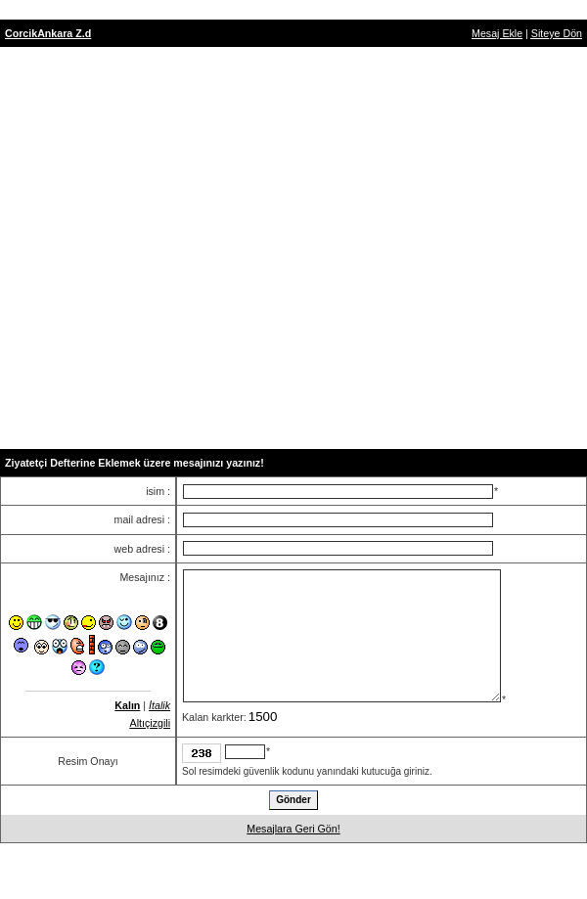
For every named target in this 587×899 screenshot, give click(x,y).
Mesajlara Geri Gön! (293, 828)
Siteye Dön (556, 33)
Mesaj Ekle (497, 33)
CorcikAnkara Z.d (48, 33)
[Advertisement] (290, 248)
